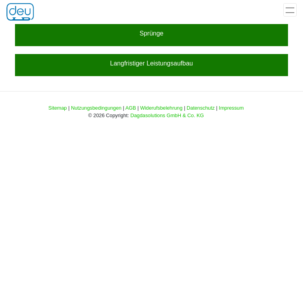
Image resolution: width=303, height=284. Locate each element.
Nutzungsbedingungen (96, 108)
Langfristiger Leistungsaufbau (151, 63)
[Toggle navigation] (290, 10)
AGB (130, 108)
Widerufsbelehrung (161, 108)
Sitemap (58, 108)
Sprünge (152, 33)
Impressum (231, 108)
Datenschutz (201, 108)
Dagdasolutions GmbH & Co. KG (167, 115)
